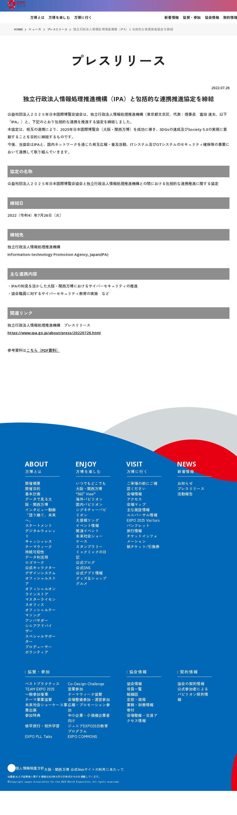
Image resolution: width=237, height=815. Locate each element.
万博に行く (83, 17)
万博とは (37, 17)
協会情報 (212, 17)
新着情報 (171, 17)
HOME (18, 29)
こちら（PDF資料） (43, 350)
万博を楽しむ (59, 17)
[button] (221, 409)
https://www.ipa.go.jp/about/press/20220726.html (54, 332)
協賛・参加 (192, 17)
